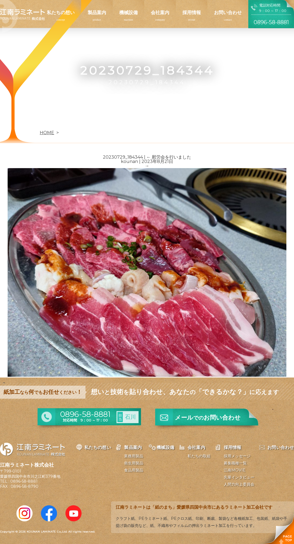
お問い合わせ (228, 12)
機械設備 (128, 12)
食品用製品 (133, 470)
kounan (129, 161)
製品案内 (97, 12)
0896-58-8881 (24, 481)
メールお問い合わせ (208, 417)
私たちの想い (61, 12)
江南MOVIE (235, 470)
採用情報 (191, 12)
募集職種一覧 (235, 463)
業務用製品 (133, 456)
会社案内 (160, 12)
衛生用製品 (133, 463)
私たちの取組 (199, 456)
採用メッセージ (237, 456)
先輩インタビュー (239, 477)
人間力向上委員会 (239, 484)
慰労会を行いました (168, 157)
